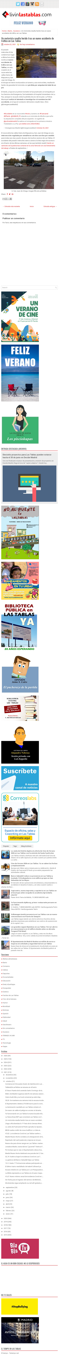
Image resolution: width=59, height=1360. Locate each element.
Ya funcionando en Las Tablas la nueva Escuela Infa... (24, 1114)
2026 (5, 1056)
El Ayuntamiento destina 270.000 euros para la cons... (24, 1104)
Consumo (6, 966)
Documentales (8, 977)
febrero (8, 1211)
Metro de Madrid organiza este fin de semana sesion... (25, 1094)
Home (4, 31)
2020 (5, 1218)
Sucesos (16, 31)
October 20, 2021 (42, 128)
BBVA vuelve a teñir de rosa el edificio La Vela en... (23, 1130)
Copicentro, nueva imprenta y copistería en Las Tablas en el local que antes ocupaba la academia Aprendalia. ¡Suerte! (34, 893)
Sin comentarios (9, 1028)
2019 (5, 1222)
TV (4, 1039)
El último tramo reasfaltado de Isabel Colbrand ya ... (23, 1166)
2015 (5, 1235)
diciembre (9, 1075)
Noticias (6, 1010)
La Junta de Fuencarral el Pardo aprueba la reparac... (24, 1127)
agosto (8, 1191)
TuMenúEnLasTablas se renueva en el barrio (21, 1087)
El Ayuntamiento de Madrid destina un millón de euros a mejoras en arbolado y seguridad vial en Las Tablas (33, 943)
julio (7, 1194)
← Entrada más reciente (11, 206)
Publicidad (6, 1017)
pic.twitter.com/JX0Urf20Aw (29, 124)
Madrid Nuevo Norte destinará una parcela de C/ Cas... (24, 1153)
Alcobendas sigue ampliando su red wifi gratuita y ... (24, 1183)
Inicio (32, 206)
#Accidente (8, 114)
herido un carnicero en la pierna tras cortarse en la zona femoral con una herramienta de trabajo (28, 145)
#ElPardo (7, 116)
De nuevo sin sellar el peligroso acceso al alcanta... (23, 1110)
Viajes (5, 1046)
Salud (5, 1021)
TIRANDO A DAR (9, 1036)
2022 (5, 1069)
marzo (8, 1207)
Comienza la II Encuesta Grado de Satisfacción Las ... (24, 1084)
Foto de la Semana (9, 999)
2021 (5, 1072)
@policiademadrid (10, 121)
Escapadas (7, 988)
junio (7, 1197)
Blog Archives (26, 846)
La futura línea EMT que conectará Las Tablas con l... (24, 1117)
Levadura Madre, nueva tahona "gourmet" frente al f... (24, 1147)
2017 (5, 1228)
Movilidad (6, 1006)
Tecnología (7, 1043)
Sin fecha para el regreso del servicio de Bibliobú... (23, 1180)
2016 (5, 1232)
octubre (8, 1081)
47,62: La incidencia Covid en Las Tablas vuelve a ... (23, 1133)
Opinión (5, 1014)
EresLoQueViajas (9, 984)
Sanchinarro (7, 1025)
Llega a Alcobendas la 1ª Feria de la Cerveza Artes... (24, 1123)
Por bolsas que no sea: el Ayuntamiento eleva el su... (24, 1150)
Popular (6, 846)
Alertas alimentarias (10, 959)
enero (8, 1214)
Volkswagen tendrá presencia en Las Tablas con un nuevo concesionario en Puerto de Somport (34, 915)
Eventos (6, 992)
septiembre (10, 1187)
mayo (8, 1201)
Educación (6, 981)
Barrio (10, 31)
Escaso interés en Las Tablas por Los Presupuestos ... (24, 1170)
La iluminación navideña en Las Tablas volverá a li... (23, 1107)
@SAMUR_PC (16, 116)
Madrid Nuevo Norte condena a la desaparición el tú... (24, 1137)
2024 (5, 1062)
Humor (5, 1003)
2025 (5, 1059)
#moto (27, 114)
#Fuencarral (44, 114)
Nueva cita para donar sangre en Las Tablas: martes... (24, 1143)
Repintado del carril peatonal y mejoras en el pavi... (23, 1140)
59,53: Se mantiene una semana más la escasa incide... (25, 1100)
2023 (5, 1066)
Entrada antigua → (50, 206)
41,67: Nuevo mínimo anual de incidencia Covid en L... (24, 1176)
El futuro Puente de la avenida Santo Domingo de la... (24, 1090)
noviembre (9, 1078)
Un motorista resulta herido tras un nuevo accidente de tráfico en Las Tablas (27, 39)
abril (7, 1204)
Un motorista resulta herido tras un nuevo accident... (24, 1120)
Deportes (6, 973)
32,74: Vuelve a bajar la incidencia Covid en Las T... (23, 1157)
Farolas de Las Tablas (11, 995)
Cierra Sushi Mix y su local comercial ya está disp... (23, 1097)
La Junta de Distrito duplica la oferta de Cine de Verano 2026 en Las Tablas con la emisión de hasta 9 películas (33, 852)
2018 (5, 1225)
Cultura (5, 970)
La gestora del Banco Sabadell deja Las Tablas (22, 1160)
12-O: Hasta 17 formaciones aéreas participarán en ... (24, 1163)
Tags (15, 846)
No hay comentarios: (27, 44)
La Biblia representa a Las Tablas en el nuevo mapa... (24, 1173)
